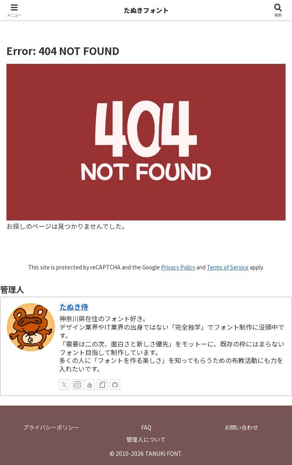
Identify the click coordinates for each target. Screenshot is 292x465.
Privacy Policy (178, 267)
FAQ (146, 427)
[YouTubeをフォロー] (89, 384)
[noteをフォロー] (102, 384)
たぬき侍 (73, 307)
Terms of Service (228, 267)
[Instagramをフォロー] (77, 384)
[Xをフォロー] (64, 384)
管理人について (146, 439)
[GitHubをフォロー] (115, 384)
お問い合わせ (241, 427)
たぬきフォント (146, 10)
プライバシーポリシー (51, 427)
